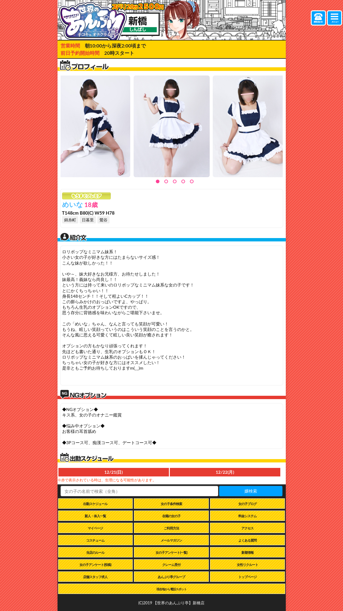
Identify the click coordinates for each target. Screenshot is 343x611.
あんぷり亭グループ (171, 577)
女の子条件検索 (171, 504)
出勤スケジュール (95, 504)
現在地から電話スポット (171, 589)
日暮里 (88, 219)
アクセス (247, 528)
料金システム (247, 516)
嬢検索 (250, 490)
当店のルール (95, 552)
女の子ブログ (247, 504)
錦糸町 (70, 219)
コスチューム (95, 540)
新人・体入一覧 (95, 516)
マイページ (95, 528)
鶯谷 (103, 219)
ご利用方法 (171, 528)
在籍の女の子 (171, 516)
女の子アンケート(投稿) (95, 565)
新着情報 (247, 552)
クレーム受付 (171, 565)
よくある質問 (247, 540)
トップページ (247, 577)
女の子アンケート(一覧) (171, 552)
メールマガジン (171, 540)
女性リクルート (247, 565)
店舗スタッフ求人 (95, 577)
